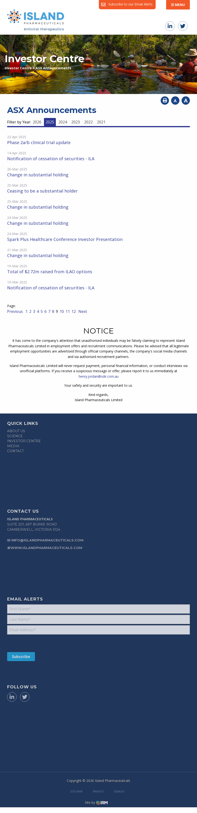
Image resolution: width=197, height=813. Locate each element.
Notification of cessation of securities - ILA (50, 158)
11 (68, 311)
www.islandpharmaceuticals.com (46, 548)
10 (62, 311)
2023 (75, 122)
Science (15, 436)
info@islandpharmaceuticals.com (47, 540)
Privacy (98, 792)
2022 (88, 122)
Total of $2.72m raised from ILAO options (49, 271)
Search (119, 792)
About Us (16, 431)
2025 (50, 122)
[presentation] (36, 643)
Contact (15, 451)
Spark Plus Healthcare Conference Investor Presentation (65, 239)
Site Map (76, 792)
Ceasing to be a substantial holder (42, 191)
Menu (178, 4)
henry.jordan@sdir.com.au (99, 376)
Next (82, 311)
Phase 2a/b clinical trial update (39, 142)
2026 (37, 122)
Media (13, 446)
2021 (101, 122)
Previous (15, 311)
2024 (62, 122)
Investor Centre (24, 441)
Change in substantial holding (37, 175)
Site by (96, 802)
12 (74, 311)
